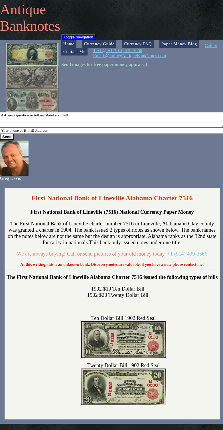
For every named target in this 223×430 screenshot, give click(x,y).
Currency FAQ (138, 44)
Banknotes (30, 26)
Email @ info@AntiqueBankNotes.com (129, 55)
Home (68, 44)
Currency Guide (99, 44)
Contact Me (74, 51)
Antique (23, 9)
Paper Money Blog (179, 44)
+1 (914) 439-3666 (187, 254)
